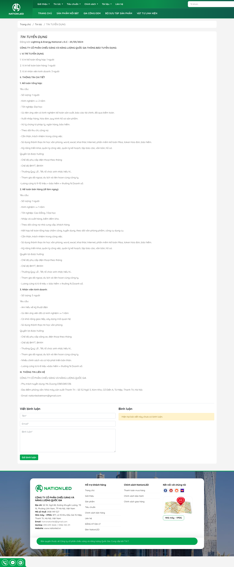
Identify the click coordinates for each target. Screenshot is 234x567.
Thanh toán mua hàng (134, 490)
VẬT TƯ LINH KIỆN (147, 13)
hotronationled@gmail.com (54, 521)
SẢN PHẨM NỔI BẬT (68, 13)
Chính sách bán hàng (95, 512)
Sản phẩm (90, 501)
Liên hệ (88, 518)
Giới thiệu (89, 496)
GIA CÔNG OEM (92, 13)
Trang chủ (25, 24)
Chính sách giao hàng (134, 501)
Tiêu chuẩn (90, 507)
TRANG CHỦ (45, 13)
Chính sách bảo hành (134, 496)
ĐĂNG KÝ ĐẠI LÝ (93, 524)
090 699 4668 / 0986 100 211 (56, 525)
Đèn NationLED (92, 529)
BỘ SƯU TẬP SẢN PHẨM (118, 13)
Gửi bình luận (29, 457)
